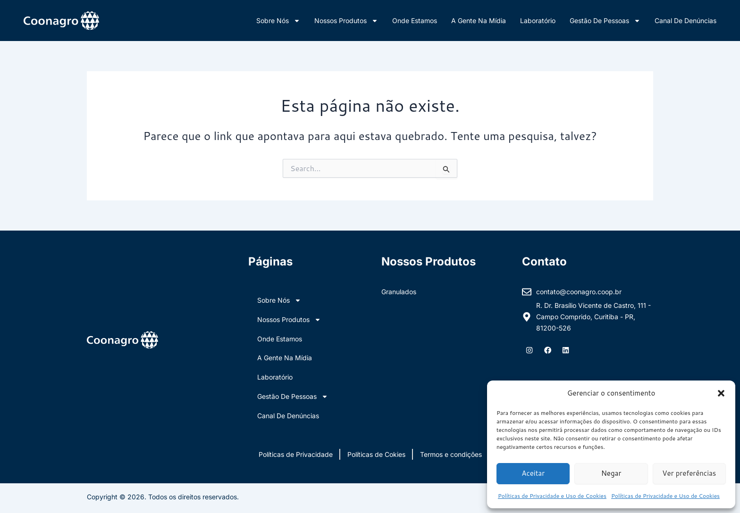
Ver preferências (689, 473)
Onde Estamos (414, 21)
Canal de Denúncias (685, 21)
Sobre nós (278, 20)
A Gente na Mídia (478, 21)
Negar (611, 473)
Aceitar (533, 473)
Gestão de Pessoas (605, 20)
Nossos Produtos (346, 20)
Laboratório (537, 21)
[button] (721, 393)
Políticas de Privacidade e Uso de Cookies (552, 496)
